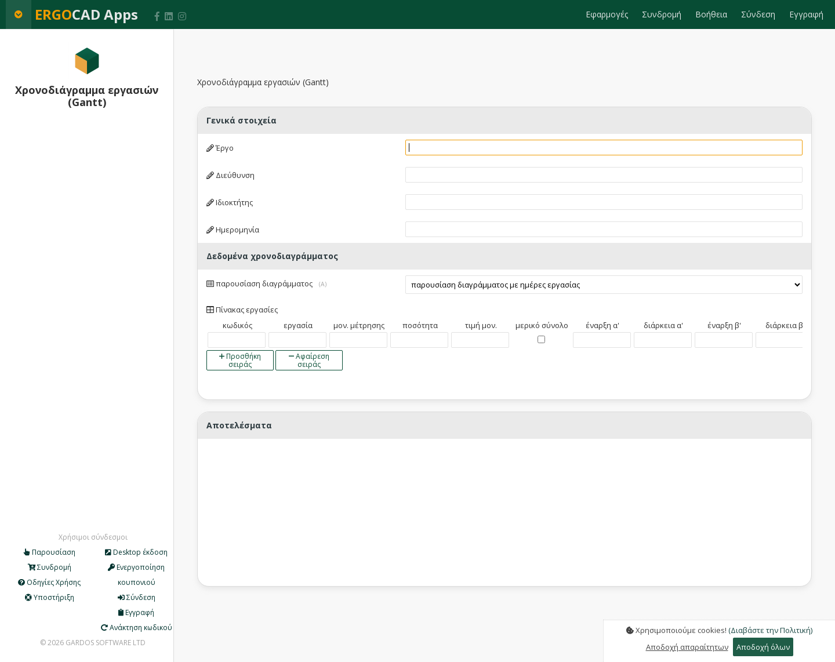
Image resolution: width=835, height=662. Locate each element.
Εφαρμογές (607, 14)
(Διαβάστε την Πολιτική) (770, 630)
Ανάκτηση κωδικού (136, 627)
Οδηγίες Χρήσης (49, 582)
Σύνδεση (758, 14)
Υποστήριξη (49, 597)
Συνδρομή (661, 14)
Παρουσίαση (49, 552)
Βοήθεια (711, 14)
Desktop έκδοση (136, 552)
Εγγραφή (806, 14)
